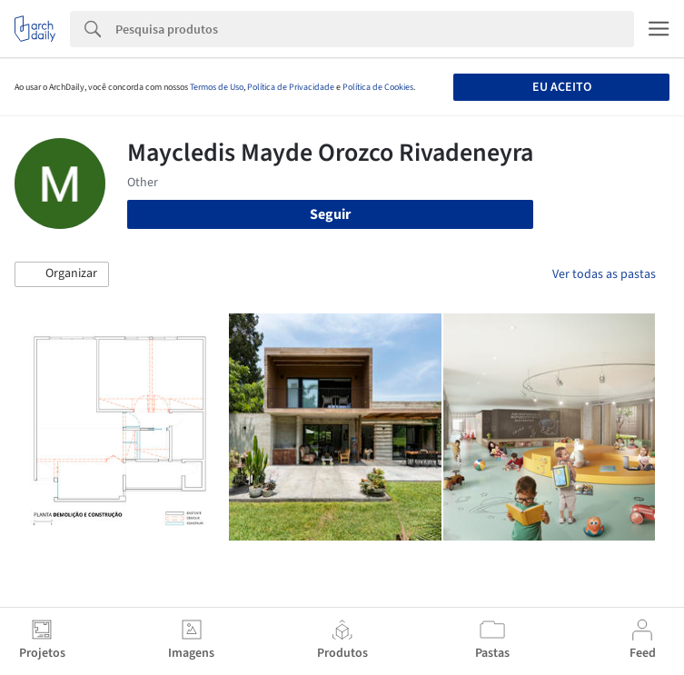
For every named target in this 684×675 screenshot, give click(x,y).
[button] (62, 274)
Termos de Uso (216, 87)
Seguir (330, 214)
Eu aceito (561, 87)
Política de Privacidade (290, 87)
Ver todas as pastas (604, 274)
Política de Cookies (377, 87)
